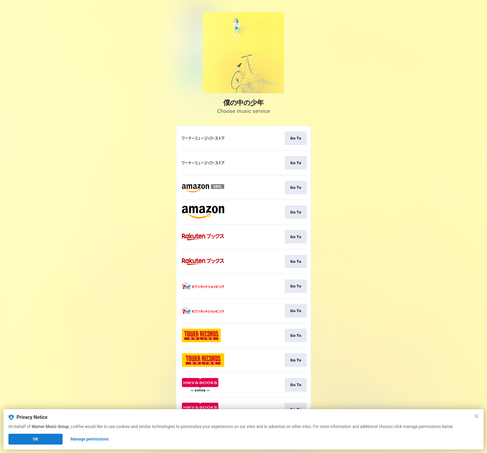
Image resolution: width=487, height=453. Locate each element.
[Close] (476, 416)
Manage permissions (90, 439)
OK (35, 439)
